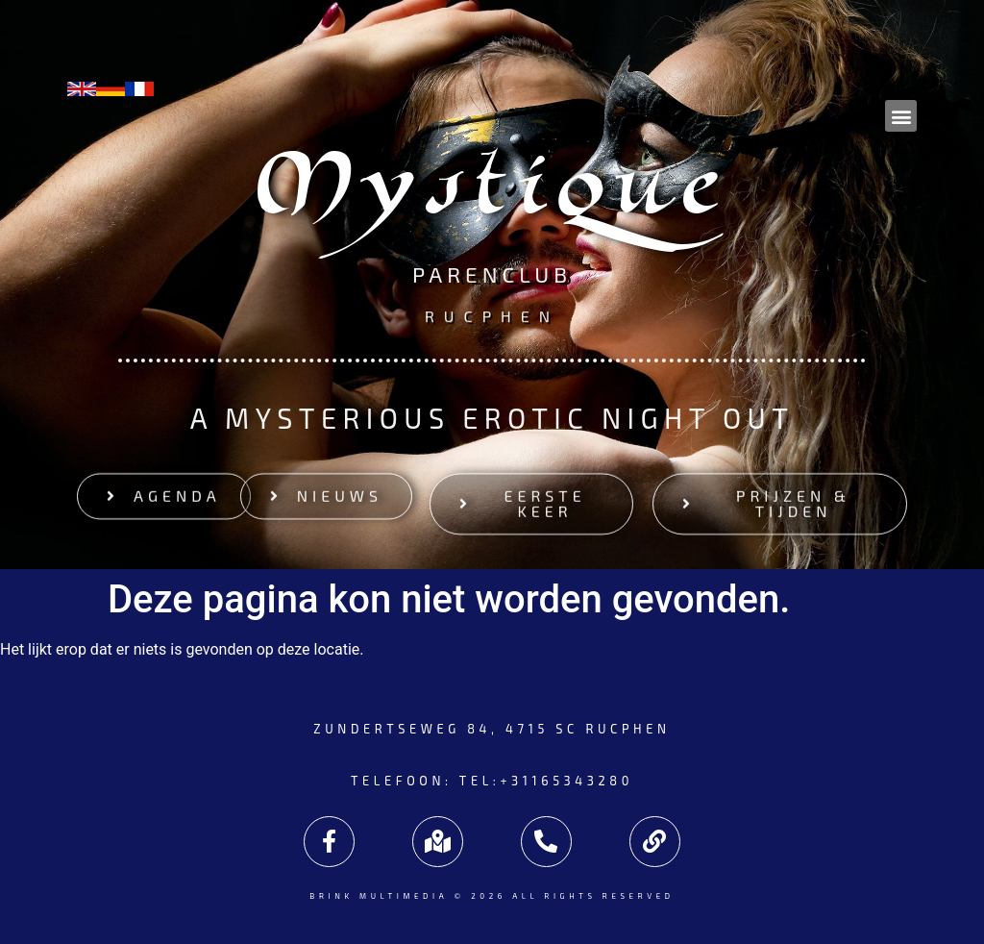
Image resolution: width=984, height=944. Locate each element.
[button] (901, 116)
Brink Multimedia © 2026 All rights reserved (491, 896)
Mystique (492, 196)
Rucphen (492, 315)
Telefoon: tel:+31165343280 (492, 780)
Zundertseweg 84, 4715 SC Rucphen (491, 728)
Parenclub (492, 276)
